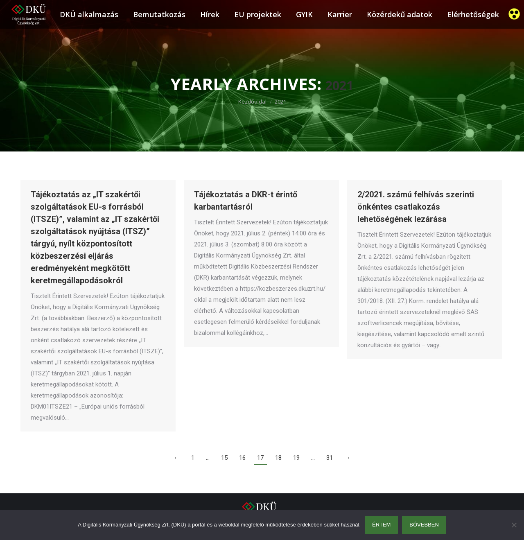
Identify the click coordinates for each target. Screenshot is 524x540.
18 (278, 457)
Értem (381, 525)
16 (242, 457)
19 (296, 457)
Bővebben (424, 525)
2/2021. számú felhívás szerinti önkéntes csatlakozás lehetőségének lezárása (415, 207)
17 (260, 457)
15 (224, 457)
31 (329, 457)
